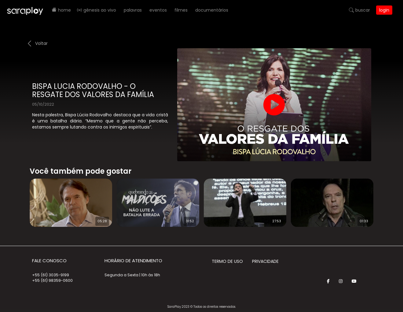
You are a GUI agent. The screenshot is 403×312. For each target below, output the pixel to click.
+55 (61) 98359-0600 (52, 280)
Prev (20, 199)
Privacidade (265, 261)
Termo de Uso (227, 261)
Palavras (133, 10)
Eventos (158, 10)
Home (64, 10)
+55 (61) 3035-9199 (50, 275)
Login (384, 10)
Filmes (181, 10)
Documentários (211, 10)
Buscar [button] (362, 10)
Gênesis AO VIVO (99, 10)
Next (383, 199)
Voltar (41, 43)
